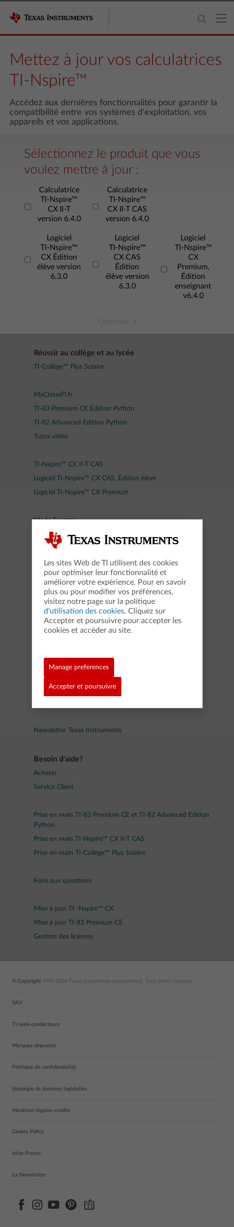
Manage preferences (79, 667)
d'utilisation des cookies (84, 611)
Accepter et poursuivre (82, 686)
